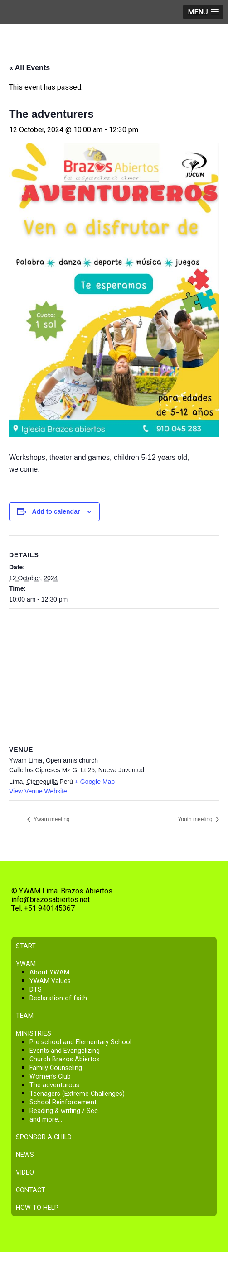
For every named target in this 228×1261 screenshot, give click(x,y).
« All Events (29, 68)
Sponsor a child (44, 1137)
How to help (37, 1208)
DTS (35, 990)
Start (26, 946)
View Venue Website (38, 791)
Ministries (33, 1033)
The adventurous (54, 1085)
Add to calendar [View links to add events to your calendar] (56, 511)
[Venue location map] (114, 674)
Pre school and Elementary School (80, 1042)
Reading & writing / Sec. (64, 1111)
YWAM (26, 964)
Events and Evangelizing (64, 1051)
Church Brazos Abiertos (64, 1059)
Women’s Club (50, 1076)
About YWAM (49, 972)
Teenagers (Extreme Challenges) (77, 1094)
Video (25, 1172)
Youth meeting (196, 819)
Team (25, 1016)
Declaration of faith (58, 998)
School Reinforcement (63, 1102)
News (25, 1155)
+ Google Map (95, 781)
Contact (30, 1190)
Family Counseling (55, 1068)
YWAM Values (50, 981)
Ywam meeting (50, 819)
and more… (45, 1119)
